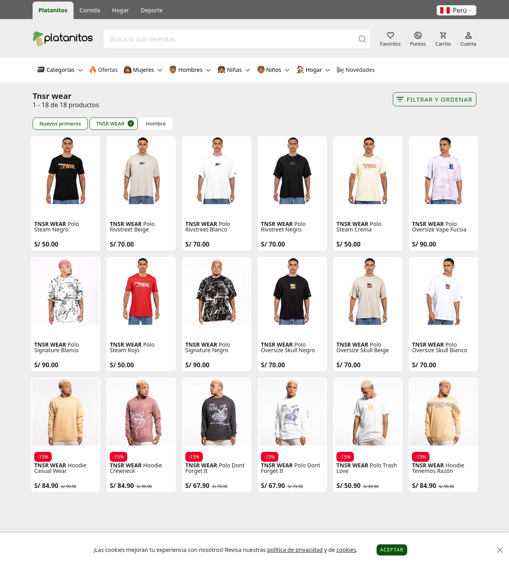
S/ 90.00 (424, 244)
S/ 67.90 (197, 485)
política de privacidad (295, 550)
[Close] (500, 550)
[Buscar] (362, 39)
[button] (456, 10)
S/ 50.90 (348, 485)
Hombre (156, 123)
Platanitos (53, 10)
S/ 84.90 (46, 485)
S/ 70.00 (122, 244)
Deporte (152, 10)
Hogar (120, 10)
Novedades (355, 70)
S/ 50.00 (46, 244)
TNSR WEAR (110, 123)
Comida (90, 10)
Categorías (60, 70)
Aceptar (392, 549)
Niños (273, 70)
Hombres (190, 70)
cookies (346, 550)
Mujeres (143, 70)
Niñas (234, 70)
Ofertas (103, 70)
